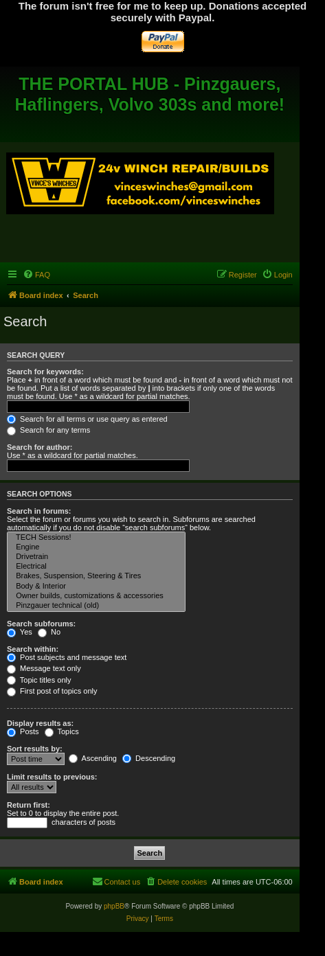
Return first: (28, 805)
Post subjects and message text (66, 657)
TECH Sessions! (96, 538)
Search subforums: (41, 623)
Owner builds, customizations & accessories (96, 596)
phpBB (114, 906)
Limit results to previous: (52, 777)
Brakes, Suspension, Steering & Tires (96, 576)
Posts (23, 731)
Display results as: (40, 723)
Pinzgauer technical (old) (96, 606)
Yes (19, 632)
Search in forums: (39, 511)
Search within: (32, 649)
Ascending (93, 758)
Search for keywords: (45, 371)
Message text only (44, 668)
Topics (62, 731)
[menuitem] (36, 274)
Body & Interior (96, 586)
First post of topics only (52, 691)
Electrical (96, 566)
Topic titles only (39, 680)
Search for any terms (48, 430)
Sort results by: (35, 748)
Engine (96, 547)
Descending (148, 758)
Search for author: (39, 447)
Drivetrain (96, 557)
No (49, 632)
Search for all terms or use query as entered (87, 419)
